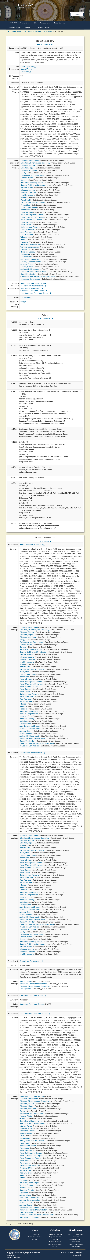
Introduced (25, 72)
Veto (23, 302)
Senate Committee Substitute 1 (33, 286)
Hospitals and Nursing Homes (31, 183)
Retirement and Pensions (30, 227)
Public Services (60, 23)
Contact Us (35, 1234)
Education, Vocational (28, 170)
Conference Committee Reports (32, 1004)
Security (70, 1253)
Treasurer (24, 242)
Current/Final (26, 69)
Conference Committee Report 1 (33, 291)
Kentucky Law (45, 23)
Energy (23, 173)
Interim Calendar (55, 1242)
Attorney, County (26, 264)
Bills (35, 23)
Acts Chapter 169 (28, 67)
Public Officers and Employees (32, 217)
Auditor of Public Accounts (30, 269)
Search (77, 14)
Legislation (16, 31)
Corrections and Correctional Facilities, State (37, 276)
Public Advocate (26, 212)
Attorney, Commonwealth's (30, 262)
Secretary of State (27, 230)
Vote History (26, 297)
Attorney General (27, 267)
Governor (24, 180)
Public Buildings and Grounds (31, 215)
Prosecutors (25, 210)
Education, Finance (27, 165)
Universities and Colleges (30, 244)
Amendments (49, 45)
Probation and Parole (28, 207)
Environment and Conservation (32, 175)
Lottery (23, 197)
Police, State (25, 205)
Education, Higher (27, 168)
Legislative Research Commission (20, 27)
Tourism (23, 239)
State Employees (27, 235)
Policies (63, 1253)
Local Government (27, 195)
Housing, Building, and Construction (34, 185)
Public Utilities (25, 225)
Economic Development (29, 160)
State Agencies (26, 232)
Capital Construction (28, 274)
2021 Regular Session (32, 31)
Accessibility (77, 1255)
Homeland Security (27, 252)
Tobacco (23, 237)
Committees (25, 23)
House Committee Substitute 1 (33, 283)
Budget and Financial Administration (34, 272)
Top (39, 318)
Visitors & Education (44, 27)
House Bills (48, 31)
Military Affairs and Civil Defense (32, 202)
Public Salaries (26, 222)
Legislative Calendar (55, 1234)
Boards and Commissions (30, 279)
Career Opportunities (35, 1237)
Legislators (12, 23)
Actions (39, 45)
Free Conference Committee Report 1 (35, 293)
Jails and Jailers (26, 188)
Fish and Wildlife (26, 178)
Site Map (35, 1239)
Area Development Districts (30, 259)
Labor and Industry (27, 190)
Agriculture (24, 254)
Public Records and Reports (31, 220)
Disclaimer (78, 1253)
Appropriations (26, 257)
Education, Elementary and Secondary (35, 163)
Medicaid (23, 249)
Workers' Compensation (29, 247)
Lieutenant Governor (28, 192)
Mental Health (25, 200)
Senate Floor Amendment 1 (32, 288)
